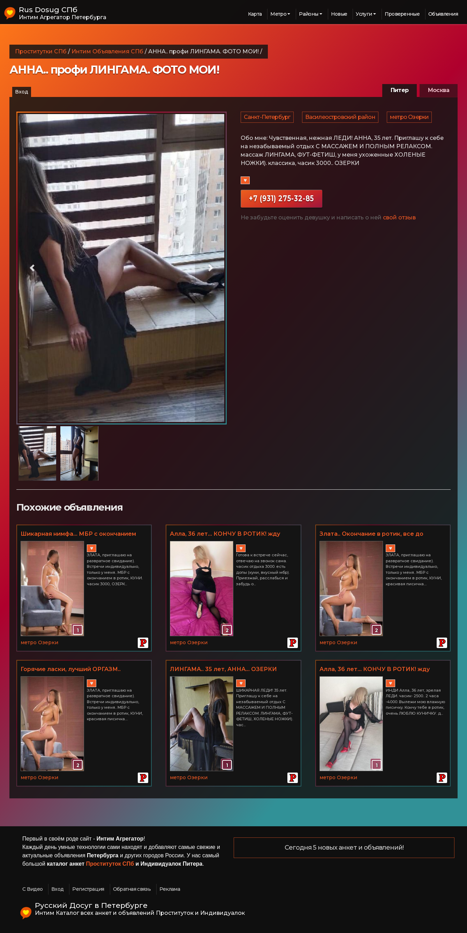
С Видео (32, 889)
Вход (21, 92)
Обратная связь (132, 889)
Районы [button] (308, 14)
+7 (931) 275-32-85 (281, 202)
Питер (399, 90)
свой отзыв (399, 221)
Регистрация (88, 889)
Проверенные (402, 14)
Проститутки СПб (41, 51)
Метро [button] (278, 14)
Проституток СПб (110, 864)
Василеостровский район (341, 119)
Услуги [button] (364, 14)
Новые (339, 14)
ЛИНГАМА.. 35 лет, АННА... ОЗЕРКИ (223, 669)
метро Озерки (411, 119)
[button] (32, 268)
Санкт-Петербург (267, 119)
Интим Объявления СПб (107, 51)
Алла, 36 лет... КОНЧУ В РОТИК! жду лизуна (225, 534)
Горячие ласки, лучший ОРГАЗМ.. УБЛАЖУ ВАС (71, 670)
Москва (438, 90)
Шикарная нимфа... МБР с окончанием (78, 534)
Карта (255, 14)
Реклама (169, 889)
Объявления (443, 14)
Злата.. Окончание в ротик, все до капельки (371, 534)
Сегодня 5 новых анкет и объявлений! (344, 848)
